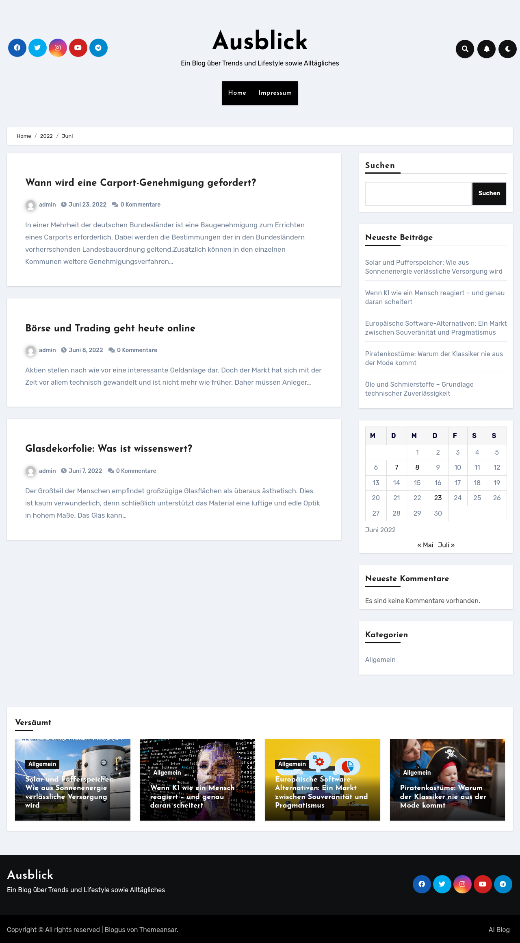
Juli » (446, 545)
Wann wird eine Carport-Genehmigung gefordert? (140, 183)
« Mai (425, 545)
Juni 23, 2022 (86, 204)
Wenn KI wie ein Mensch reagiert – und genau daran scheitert (192, 797)
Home (237, 93)
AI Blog (499, 928)
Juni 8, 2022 (85, 350)
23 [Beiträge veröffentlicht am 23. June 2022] (438, 498)
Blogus (115, 928)
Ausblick (260, 43)
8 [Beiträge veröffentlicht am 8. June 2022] (417, 467)
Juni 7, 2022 (84, 471)
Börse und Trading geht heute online (110, 329)
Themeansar (158, 928)
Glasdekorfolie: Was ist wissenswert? (108, 449)
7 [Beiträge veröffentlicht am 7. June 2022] (396, 467)
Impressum (275, 93)
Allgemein (380, 660)
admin (41, 204)
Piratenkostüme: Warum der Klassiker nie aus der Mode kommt (443, 797)
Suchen (380, 166)
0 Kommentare (140, 204)
